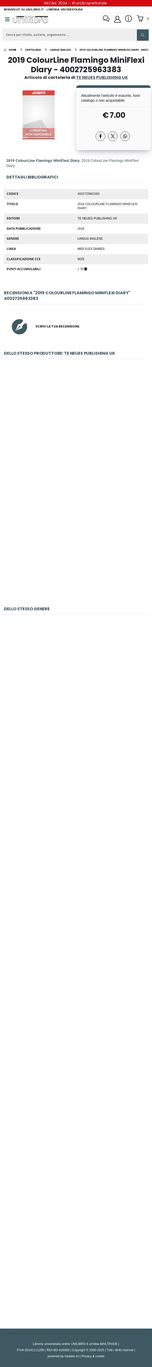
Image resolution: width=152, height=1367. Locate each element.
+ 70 (82, 269)
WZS (81, 259)
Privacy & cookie (93, 1356)
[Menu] (7, 19)
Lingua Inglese (90, 238)
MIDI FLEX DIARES (91, 249)
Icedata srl (72, 1356)
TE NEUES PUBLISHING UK (97, 218)
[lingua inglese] (60, 49)
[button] (143, 19)
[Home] (10, 49)
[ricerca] (76, 34)
